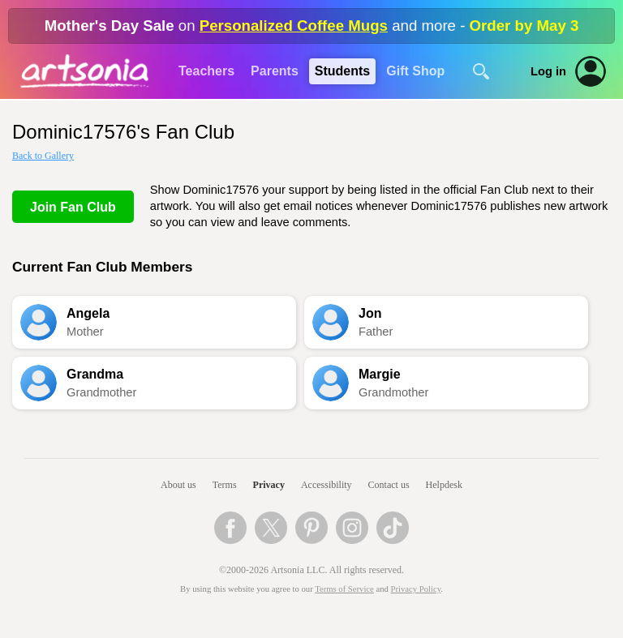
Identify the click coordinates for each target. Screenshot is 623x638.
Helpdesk (444, 484)
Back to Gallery (43, 155)
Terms (225, 484)
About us (178, 484)
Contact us (389, 484)
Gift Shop (415, 71)
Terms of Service (344, 588)
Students (342, 71)
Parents (275, 71)
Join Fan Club (73, 207)
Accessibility (326, 484)
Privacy (269, 484)
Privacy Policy (416, 588)
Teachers (206, 71)
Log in (548, 71)
